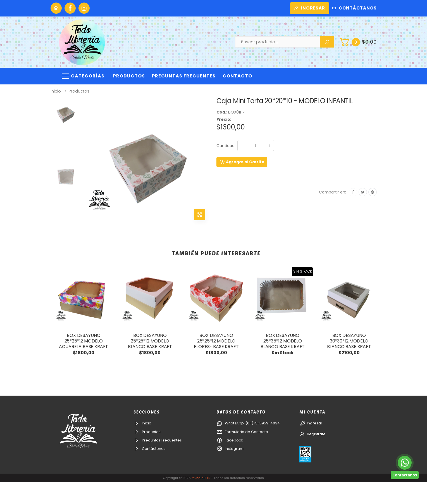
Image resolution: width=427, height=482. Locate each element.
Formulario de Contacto (242, 431)
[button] (357, 42)
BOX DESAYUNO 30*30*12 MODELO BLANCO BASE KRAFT (349, 341)
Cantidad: (225, 145)
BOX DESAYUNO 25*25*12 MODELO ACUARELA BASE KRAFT (83, 341)
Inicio (56, 91)
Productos (129, 76)
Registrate (312, 434)
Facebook (229, 440)
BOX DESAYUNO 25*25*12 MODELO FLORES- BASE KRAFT (216, 341)
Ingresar (309, 8)
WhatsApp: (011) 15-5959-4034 (248, 423)
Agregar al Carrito (241, 162)
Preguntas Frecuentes (184, 76)
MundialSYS (201, 478)
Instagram (230, 448)
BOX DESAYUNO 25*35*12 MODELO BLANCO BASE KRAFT (283, 341)
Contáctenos (149, 448)
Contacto (237, 76)
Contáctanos (354, 8)
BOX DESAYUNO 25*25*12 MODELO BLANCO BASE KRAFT (150, 341)
